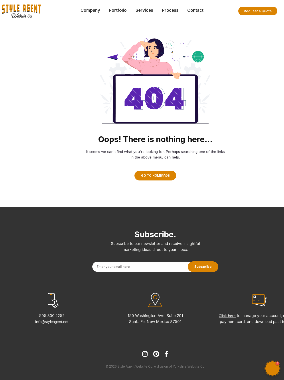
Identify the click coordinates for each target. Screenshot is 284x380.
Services (144, 10)
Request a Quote (258, 11)
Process (170, 10)
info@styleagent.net (51, 321)
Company (90, 10)
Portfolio (118, 10)
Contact (195, 10)
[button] (272, 368)
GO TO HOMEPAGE (155, 175)
